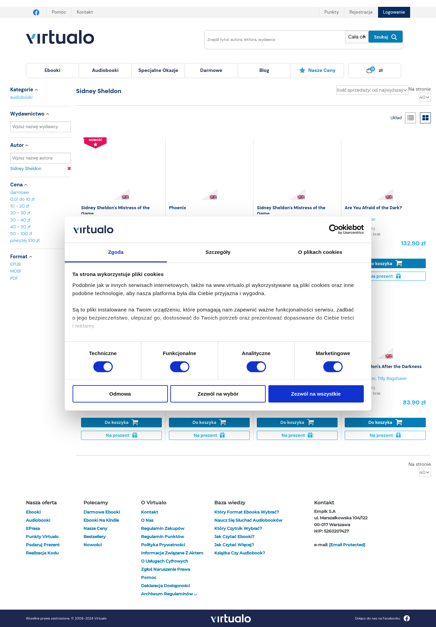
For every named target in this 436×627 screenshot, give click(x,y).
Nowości (92, 544)
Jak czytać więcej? (234, 544)
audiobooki (21, 97)
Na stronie (419, 89)
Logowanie (394, 12)
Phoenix (177, 208)
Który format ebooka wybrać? (246, 512)
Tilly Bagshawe (392, 378)
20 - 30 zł (20, 213)
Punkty (331, 12)
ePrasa (33, 528)
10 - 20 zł (19, 206)
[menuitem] (52, 70)
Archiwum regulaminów (169, 593)
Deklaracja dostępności (165, 585)
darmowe (211, 70)
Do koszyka (385, 263)
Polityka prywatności (163, 544)
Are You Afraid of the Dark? (373, 208)
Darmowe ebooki (101, 512)
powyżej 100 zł (25, 240)
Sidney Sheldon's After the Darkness (383, 366)
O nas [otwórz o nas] (147, 520)
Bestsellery (94, 536)
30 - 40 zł (20, 220)
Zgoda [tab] (116, 252)
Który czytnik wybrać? (238, 528)
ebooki (33, 512)
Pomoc (59, 12)
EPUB (15, 264)
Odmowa (120, 394)
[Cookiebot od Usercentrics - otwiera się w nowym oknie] (334, 230)
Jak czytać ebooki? (234, 536)
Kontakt (85, 12)
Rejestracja (361, 12)
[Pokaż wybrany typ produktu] (357, 37)
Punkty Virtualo (42, 536)
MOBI (15, 271)
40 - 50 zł (20, 227)
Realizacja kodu (42, 552)
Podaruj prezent (43, 544)
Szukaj (385, 37)
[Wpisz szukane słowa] (270, 40)
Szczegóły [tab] (217, 252)
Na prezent (385, 276)
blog (264, 70)
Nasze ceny (317, 70)
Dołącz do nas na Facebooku (382, 618)
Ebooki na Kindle (101, 520)
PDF (14, 278)
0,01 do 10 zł (22, 199)
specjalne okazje (158, 70)
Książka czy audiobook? (239, 552)
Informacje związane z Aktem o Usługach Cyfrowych (172, 557)
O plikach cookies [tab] (320, 252)
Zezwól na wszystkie (316, 394)
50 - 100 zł (21, 233)
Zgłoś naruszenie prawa (165, 569)
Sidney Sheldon (40, 168)
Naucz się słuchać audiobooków (248, 520)
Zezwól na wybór (218, 394)
